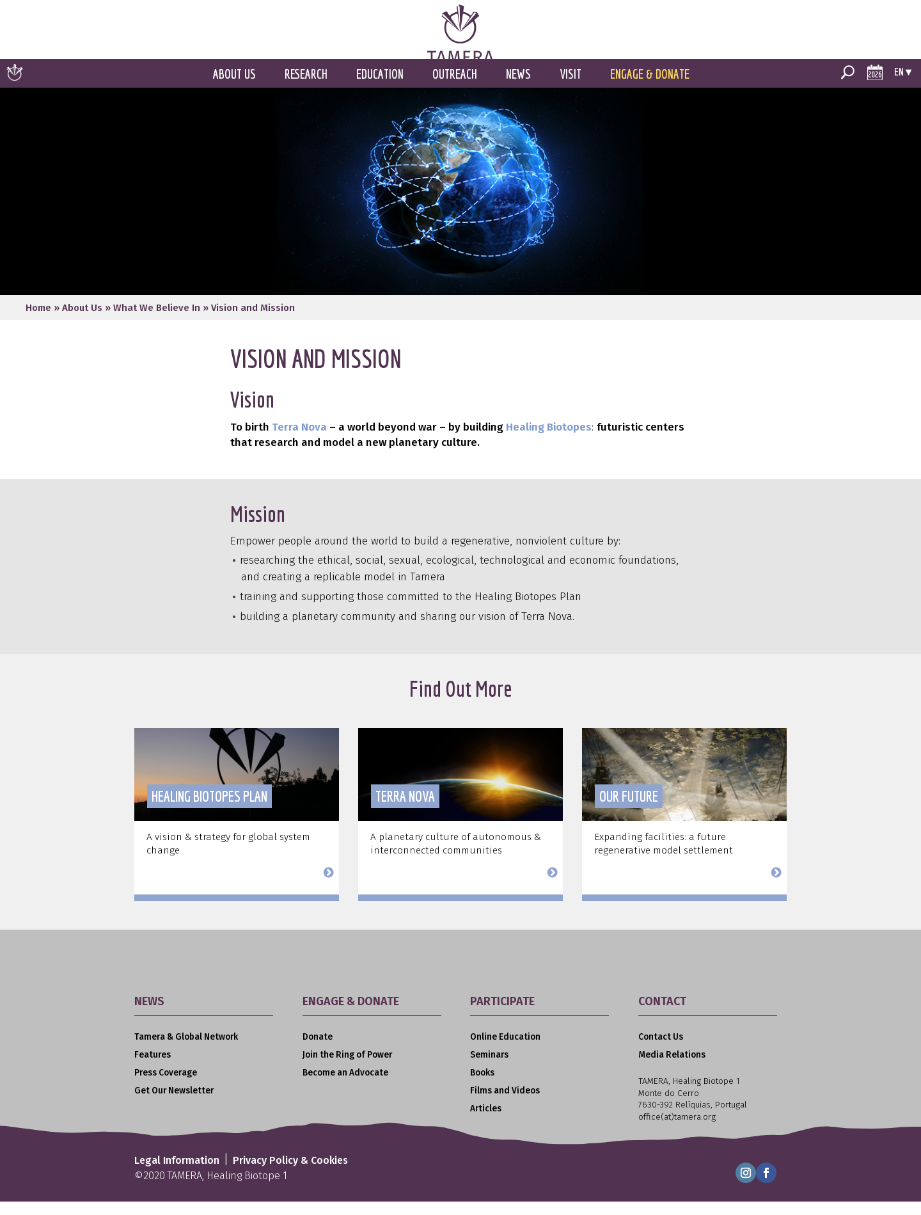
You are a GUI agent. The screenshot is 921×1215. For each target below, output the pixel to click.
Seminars (489, 1068)
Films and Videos (505, 1104)
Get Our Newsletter (174, 1104)
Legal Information (176, 1174)
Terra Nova (299, 441)
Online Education (505, 1050)
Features (152, 1068)
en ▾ (902, 85)
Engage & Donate (649, 88)
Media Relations (671, 1068)
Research (306, 88)
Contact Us (660, 1050)
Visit (570, 88)
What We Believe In (156, 322)
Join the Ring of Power (347, 1068)
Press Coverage (165, 1086)
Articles (485, 1123)
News (518, 88)
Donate (318, 1050)
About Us (234, 88)
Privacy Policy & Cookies (290, 1174)
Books (482, 1086)
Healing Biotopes (549, 441)
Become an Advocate (345, 1086)
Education (380, 88)
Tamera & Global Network (186, 1050)
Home (38, 322)
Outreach (454, 88)
